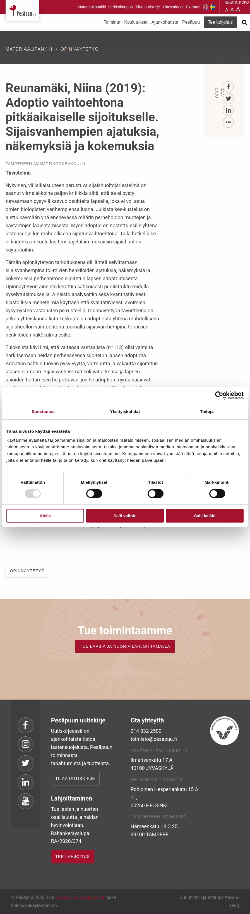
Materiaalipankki (92, 7)
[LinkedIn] (228, 111)
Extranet (193, 7)
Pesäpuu (22, 10)
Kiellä (45, 515)
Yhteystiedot (173, 7)
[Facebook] (228, 87)
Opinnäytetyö (80, 49)
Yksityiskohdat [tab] (125, 411)
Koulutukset (136, 22)
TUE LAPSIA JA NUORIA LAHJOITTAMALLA (125, 646)
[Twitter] (228, 99)
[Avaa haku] (244, 22)
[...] (228, 123)
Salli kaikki (204, 515)
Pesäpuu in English (205, 7)
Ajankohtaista (165, 22)
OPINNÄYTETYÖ (27, 571)
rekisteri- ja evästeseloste (80, 897)
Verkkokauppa (120, 7)
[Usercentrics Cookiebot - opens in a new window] (219, 395)
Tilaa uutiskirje (147, 7)
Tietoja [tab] (207, 411)
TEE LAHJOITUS (72, 856)
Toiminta (112, 22)
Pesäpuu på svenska (212, 7)
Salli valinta (125, 515)
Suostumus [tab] (43, 411)
